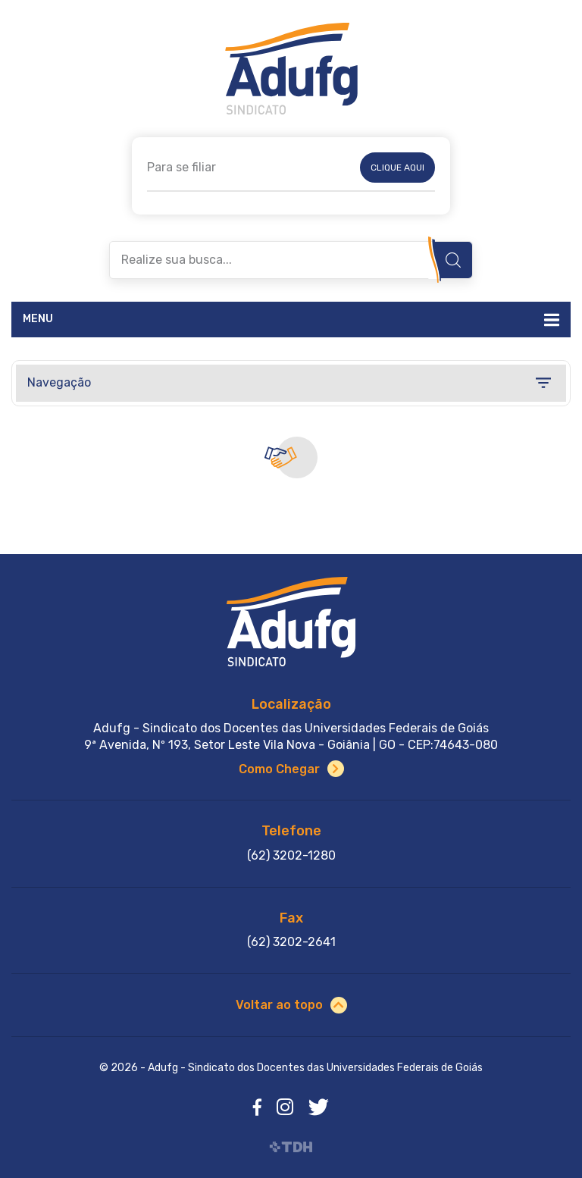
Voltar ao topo (279, 1005)
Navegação (59, 382)
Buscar (453, 260)
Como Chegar (279, 769)
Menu (38, 318)
